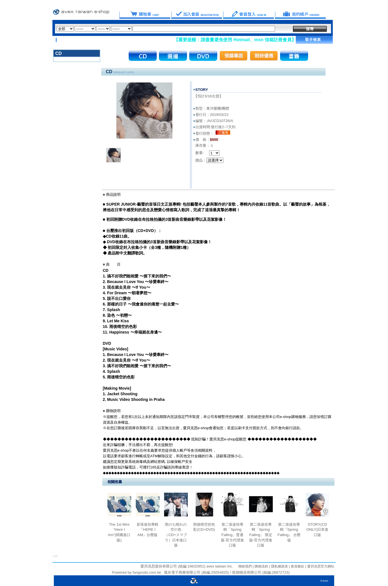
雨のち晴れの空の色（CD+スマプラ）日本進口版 (176, 535)
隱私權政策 (279, 566)
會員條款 (297, 566)
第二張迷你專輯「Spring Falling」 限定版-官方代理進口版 (260, 535)
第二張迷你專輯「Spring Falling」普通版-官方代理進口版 (232, 535)
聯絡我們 (245, 566)
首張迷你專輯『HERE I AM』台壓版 (147, 529)
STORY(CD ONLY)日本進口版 (317, 529)
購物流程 (261, 566)
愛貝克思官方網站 (320, 566)
